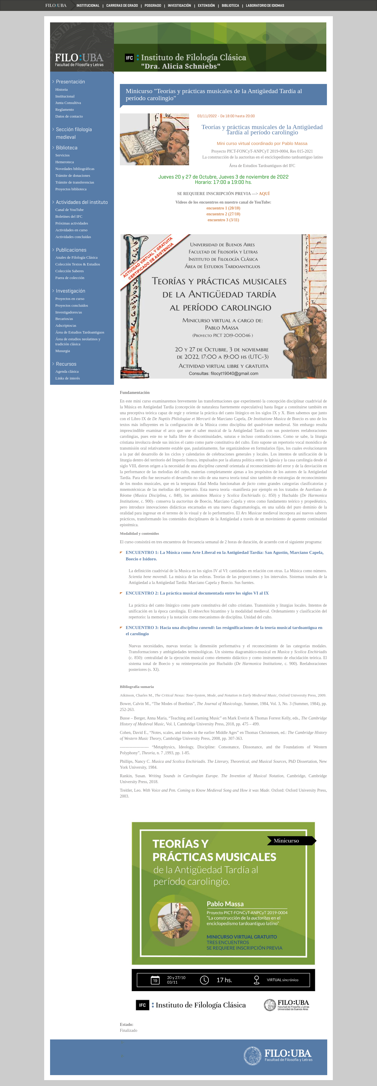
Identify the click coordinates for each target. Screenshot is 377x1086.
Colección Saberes (69, 271)
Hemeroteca (64, 162)
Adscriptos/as (65, 325)
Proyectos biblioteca (71, 189)
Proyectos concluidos (71, 305)
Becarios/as (64, 318)
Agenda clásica (67, 371)
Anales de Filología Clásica (76, 257)
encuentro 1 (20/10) (223, 208)
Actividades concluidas (73, 237)
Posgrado (153, 5)
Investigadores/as (68, 312)
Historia (61, 89)
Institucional (88, 5)
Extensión (206, 5)
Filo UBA (60, 5)
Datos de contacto (69, 116)
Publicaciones (71, 250)
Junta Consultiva (68, 102)
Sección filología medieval (74, 133)
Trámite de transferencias (74, 182)
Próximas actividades (71, 223)
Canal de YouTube (69, 209)
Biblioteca (230, 5)
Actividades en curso (71, 230)
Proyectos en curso (69, 298)
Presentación (70, 81)
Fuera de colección (69, 277)
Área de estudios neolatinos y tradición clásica (77, 341)
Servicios (62, 155)
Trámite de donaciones (72, 175)
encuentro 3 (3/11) (223, 220)
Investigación (179, 5)
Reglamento (64, 109)
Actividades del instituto (82, 202)
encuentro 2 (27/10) (223, 214)
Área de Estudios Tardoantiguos (79, 332)
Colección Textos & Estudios (77, 264)
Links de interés (67, 378)
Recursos (66, 364)
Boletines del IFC (68, 216)
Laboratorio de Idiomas (265, 5)
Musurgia (62, 351)
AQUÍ (264, 194)
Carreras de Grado (122, 5)
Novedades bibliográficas (74, 168)
